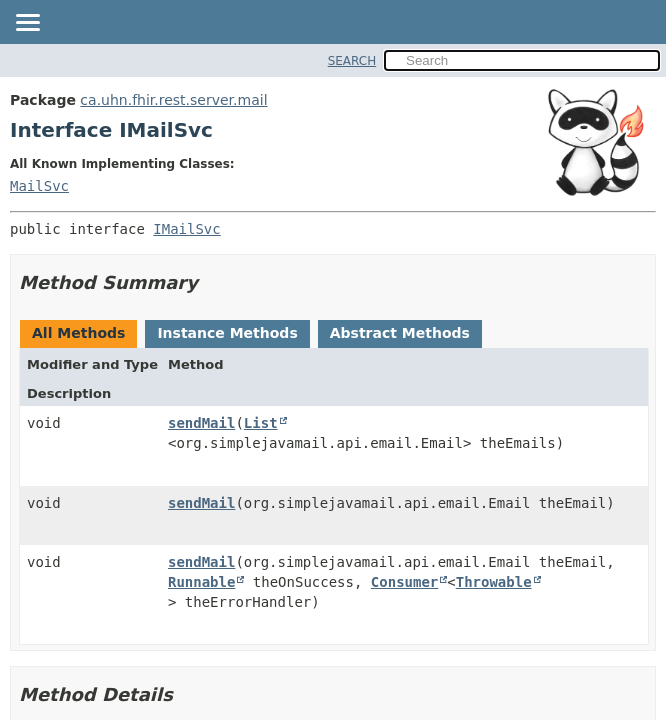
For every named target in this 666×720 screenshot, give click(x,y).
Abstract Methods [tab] (400, 333)
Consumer (404, 582)
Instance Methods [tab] (227, 333)
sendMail (201, 423)
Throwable (494, 582)
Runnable (201, 582)
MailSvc (39, 186)
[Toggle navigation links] (27, 24)
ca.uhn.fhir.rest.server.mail (173, 100)
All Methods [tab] (78, 333)
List (261, 423)
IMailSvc (186, 229)
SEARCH (352, 61)
